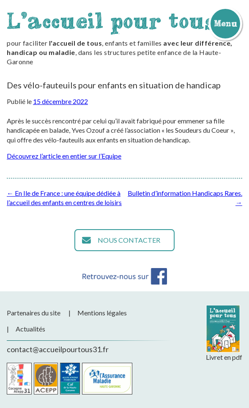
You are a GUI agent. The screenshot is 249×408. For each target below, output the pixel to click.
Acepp (46, 378)
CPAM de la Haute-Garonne (107, 378)
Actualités (30, 329)
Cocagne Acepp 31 (19, 378)
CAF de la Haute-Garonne (70, 378)
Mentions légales (102, 313)
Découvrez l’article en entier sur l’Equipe (64, 156)
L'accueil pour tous (111, 20)
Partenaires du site (33, 313)
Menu (225, 23)
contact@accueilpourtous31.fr (58, 349)
